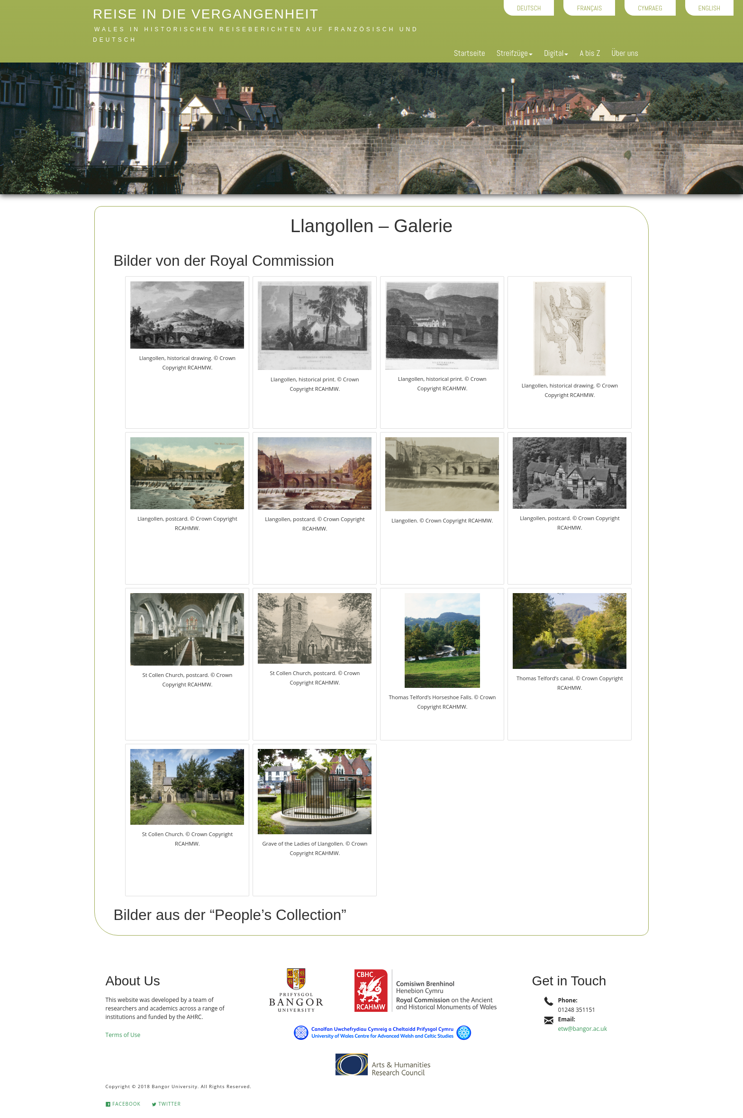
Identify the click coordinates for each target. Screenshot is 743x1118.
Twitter (166, 1103)
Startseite (469, 53)
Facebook (123, 1103)
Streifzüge (515, 53)
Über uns (624, 53)
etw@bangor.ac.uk (582, 1029)
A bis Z (590, 53)
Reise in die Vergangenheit (206, 14)
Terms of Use (123, 1035)
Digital (556, 53)
